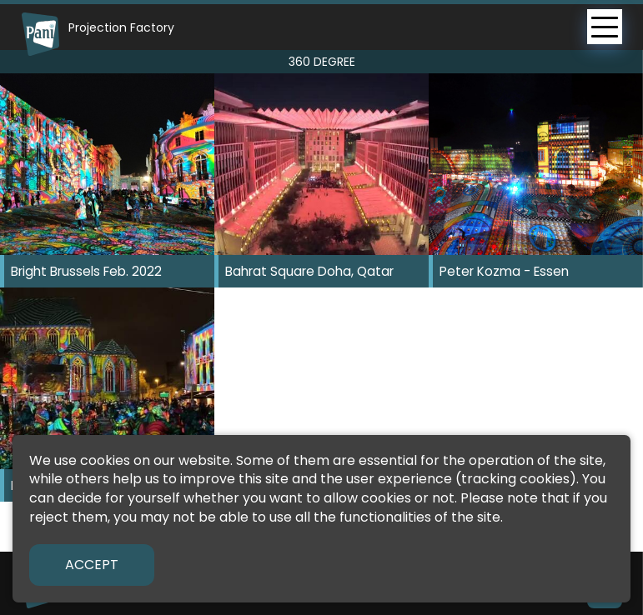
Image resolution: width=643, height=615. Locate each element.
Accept (91, 564)
